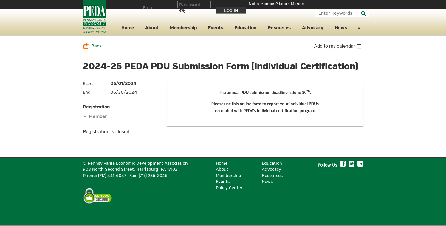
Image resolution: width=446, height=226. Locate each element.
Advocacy (271, 169)
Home (221, 163)
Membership (228, 175)
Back (96, 46)
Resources (272, 175)
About (222, 169)
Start (88, 83)
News (267, 181)
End (87, 92)
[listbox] (338, 46)
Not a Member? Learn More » (276, 3)
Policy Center (229, 187)
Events (223, 181)
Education (272, 163)
